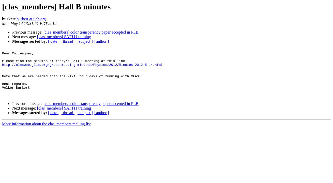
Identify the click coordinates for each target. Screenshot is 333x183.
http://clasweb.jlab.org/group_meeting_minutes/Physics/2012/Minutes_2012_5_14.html (82, 67)
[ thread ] (67, 41)
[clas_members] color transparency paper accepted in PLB (91, 32)
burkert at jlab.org (31, 19)
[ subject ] (85, 41)
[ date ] (53, 41)
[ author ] (101, 41)
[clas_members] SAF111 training (64, 37)
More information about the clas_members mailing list (46, 132)
